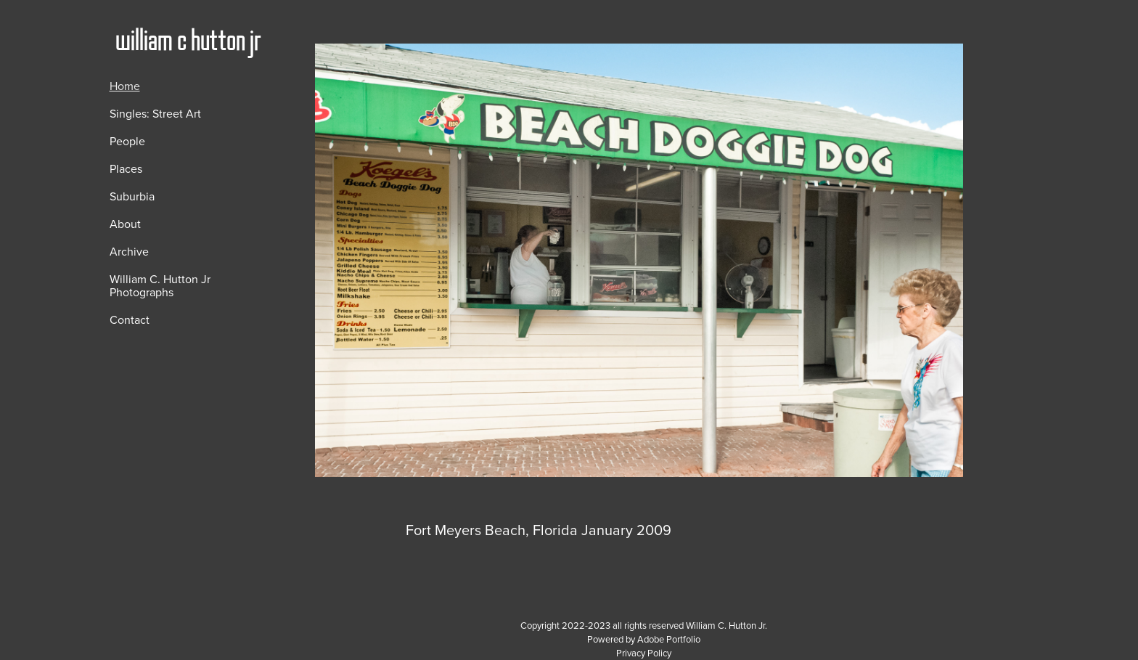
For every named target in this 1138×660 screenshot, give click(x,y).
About (125, 224)
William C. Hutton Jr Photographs (160, 285)
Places (126, 168)
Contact (130, 319)
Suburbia (132, 196)
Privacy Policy (643, 652)
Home (125, 86)
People (127, 141)
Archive (129, 251)
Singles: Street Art (155, 113)
